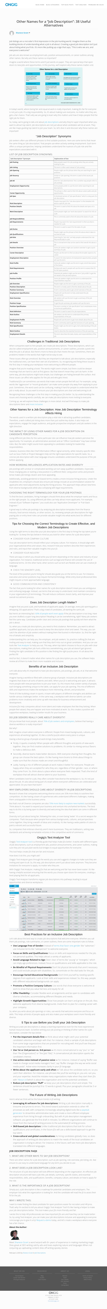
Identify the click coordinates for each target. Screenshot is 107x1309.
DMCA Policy (88, 1279)
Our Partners (65, 1281)
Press (65, 1283)
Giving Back (65, 1285)
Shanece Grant (22, 33)
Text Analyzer (23, 645)
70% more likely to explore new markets (67, 803)
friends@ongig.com (53, 1301)
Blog (42, 1276)
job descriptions (51, 122)
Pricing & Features (19, 1279)
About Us (22, 1079)
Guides (42, 1277)
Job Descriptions (40, 1253)
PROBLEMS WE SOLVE (96, 5)
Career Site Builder (19, 1277)
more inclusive (36, 404)
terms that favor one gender (67, 945)
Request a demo (43, 1220)
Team (65, 1277)
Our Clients (64, 1279)
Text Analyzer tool (24, 841)
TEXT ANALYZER (81, 5)
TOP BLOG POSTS (67, 5)
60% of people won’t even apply (49, 613)
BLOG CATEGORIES (53, 5)
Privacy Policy (87, 1277)
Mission (64, 1276)
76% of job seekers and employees (58, 721)
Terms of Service (87, 1276)
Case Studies (42, 1279)
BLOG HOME (40, 5)
